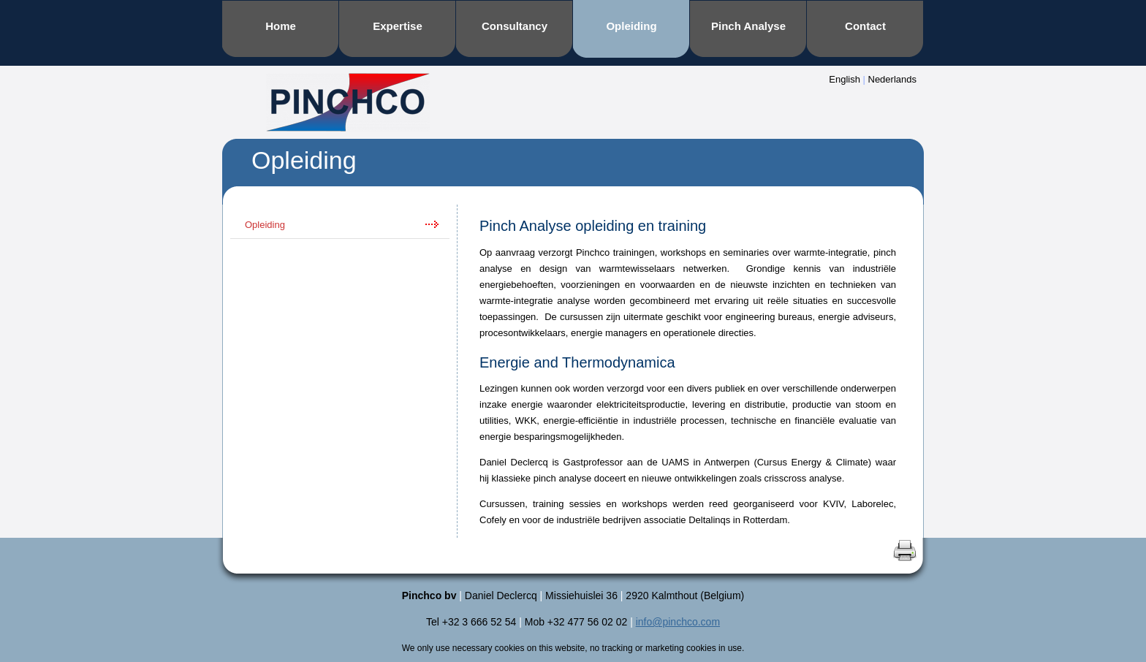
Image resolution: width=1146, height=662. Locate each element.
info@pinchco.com (678, 622)
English (844, 79)
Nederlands (892, 79)
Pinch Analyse (748, 26)
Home (280, 26)
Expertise (397, 26)
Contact (865, 26)
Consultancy (514, 26)
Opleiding (631, 26)
